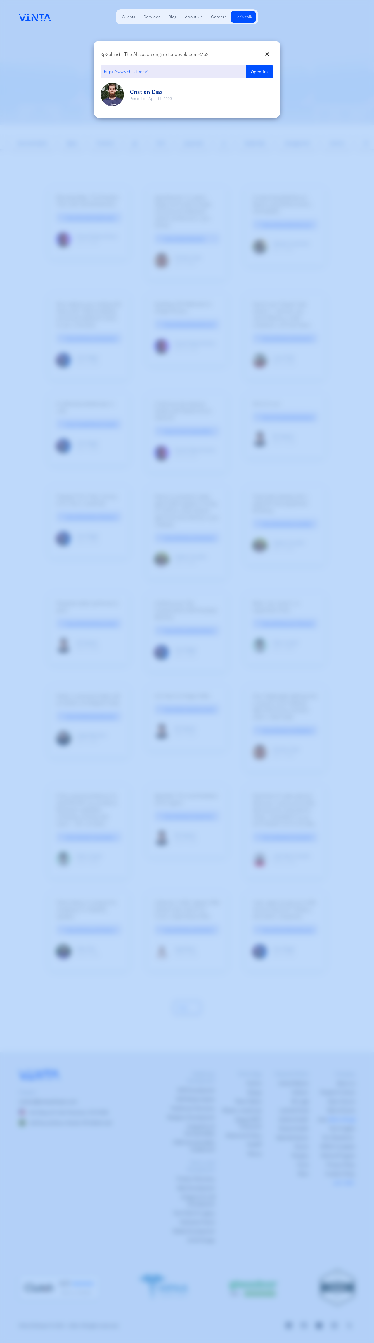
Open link (260, 71)
